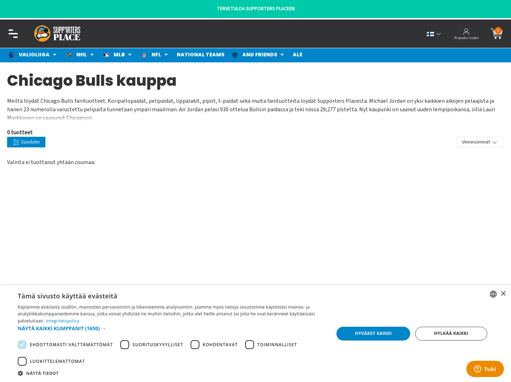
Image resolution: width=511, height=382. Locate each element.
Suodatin (26, 142)
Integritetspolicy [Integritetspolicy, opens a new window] (62, 321)
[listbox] (493, 294)
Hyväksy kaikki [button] (373, 333)
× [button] (503, 294)
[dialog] (255, 333)
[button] (171, 328)
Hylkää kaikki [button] (451, 333)
